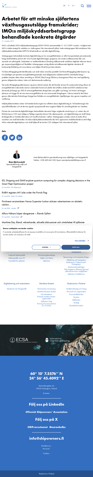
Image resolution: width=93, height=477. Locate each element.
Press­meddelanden (76, 294)
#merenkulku (57, 427)
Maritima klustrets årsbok (46, 292)
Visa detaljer (80, 241)
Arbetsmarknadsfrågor (76, 267)
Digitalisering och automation (17, 283)
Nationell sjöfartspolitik (16, 255)
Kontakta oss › (46, 446)
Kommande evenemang (46, 289)
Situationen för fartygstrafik (17, 289)
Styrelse (76, 297)
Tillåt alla (75, 247)
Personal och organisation (76, 292)
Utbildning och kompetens (76, 260)
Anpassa (46, 247)
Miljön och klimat (46, 258)
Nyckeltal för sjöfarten (16, 261)
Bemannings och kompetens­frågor (76, 257)
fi (68, 5)
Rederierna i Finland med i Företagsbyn (76, 263)
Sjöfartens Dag (46, 301)
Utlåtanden (76, 300)
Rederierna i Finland (76, 283)
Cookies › (46, 453)
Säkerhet (46, 261)
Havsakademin (46, 294)
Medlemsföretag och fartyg (76, 289)
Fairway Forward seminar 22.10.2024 (46, 305)
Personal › (46, 448)
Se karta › (46, 393)
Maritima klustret (46, 283)
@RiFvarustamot (37, 427)
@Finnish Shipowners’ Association (46, 412)
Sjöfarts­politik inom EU (16, 258)
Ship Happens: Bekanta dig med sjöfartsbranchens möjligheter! (76, 270)
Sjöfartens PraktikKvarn (76, 274)
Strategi (76, 303)
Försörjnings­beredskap (46, 255)
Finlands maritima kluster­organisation (46, 298)
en (73, 5)
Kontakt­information (76, 306)
